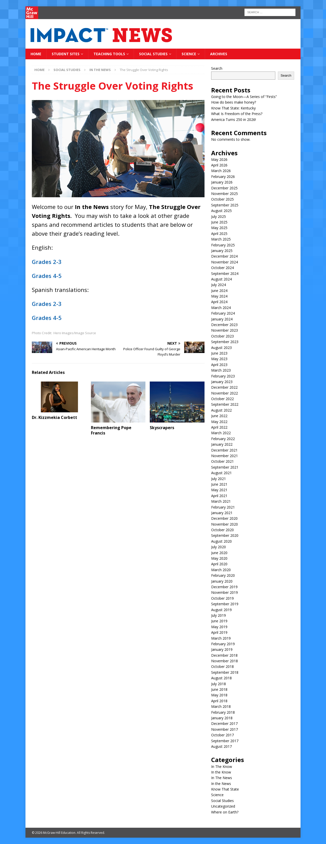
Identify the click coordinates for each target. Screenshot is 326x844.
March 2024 (221, 307)
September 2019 (224, 603)
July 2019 (218, 615)
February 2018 (223, 712)
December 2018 (224, 655)
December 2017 (224, 723)
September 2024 (224, 273)
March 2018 (221, 706)
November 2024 (224, 262)
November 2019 (224, 592)
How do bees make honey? (233, 102)
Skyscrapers (162, 427)
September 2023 (224, 341)
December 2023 (224, 324)
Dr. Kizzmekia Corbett (54, 417)
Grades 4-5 (47, 275)
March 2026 (221, 170)
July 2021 (218, 478)
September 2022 (224, 404)
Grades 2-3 (47, 261)
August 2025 (221, 210)
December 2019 (224, 586)
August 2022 (221, 410)
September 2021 (224, 467)
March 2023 (221, 370)
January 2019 (222, 649)
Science (189, 53)
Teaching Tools (109, 53)
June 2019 (219, 620)
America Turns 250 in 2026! (233, 119)
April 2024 (219, 301)
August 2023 (221, 347)
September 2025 (224, 205)
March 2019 (221, 638)
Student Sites (65, 53)
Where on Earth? (224, 812)
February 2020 (223, 575)
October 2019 (222, 598)
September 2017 (224, 740)
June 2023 (219, 353)
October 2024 (222, 267)
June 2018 (219, 689)
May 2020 (219, 558)
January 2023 (222, 381)
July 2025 (218, 216)
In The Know (221, 766)
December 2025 (224, 188)
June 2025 (219, 222)
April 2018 (219, 700)
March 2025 (221, 239)
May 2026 (219, 159)
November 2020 (224, 524)
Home (36, 53)
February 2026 (223, 176)
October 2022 (222, 398)
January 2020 (222, 581)
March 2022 (221, 432)
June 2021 (219, 484)
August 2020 (221, 541)
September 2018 (224, 672)
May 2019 (219, 626)
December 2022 (224, 387)
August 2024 (221, 279)
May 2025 (219, 227)
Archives (218, 53)
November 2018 (224, 660)
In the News (221, 783)
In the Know (221, 772)
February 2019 (223, 643)
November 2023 (224, 330)
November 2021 (224, 455)
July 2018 (218, 683)
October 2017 (222, 735)
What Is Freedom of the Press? (236, 113)
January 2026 (222, 182)
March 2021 (221, 501)
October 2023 (222, 336)
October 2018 (222, 666)
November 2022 (224, 393)
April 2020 (219, 563)
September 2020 (224, 535)
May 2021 (219, 489)
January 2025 (222, 250)
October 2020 (222, 529)
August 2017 (221, 746)
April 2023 (219, 364)
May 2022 (219, 421)
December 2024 (224, 256)
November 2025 (224, 193)
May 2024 (219, 296)
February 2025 (223, 245)
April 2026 (219, 165)
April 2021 (219, 495)
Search (216, 68)
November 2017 (224, 729)
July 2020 (218, 546)
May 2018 (219, 695)
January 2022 (222, 444)
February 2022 (223, 438)
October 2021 (222, 461)
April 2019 (219, 632)
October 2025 (222, 199)
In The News (221, 777)
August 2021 (221, 472)
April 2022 (219, 427)
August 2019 (221, 609)
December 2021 (224, 450)
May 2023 (219, 358)
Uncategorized (223, 806)
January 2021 (222, 512)
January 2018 (222, 717)
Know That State (225, 789)
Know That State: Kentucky (233, 108)
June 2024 (219, 290)
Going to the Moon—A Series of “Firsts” (244, 96)
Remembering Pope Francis (111, 430)
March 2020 (221, 569)
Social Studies (153, 53)
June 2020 (219, 552)
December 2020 (224, 518)
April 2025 (219, 233)
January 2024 (222, 319)
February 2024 (223, 313)
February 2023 (223, 376)
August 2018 (221, 678)
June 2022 (219, 415)
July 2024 (218, 284)
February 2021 (223, 507)
